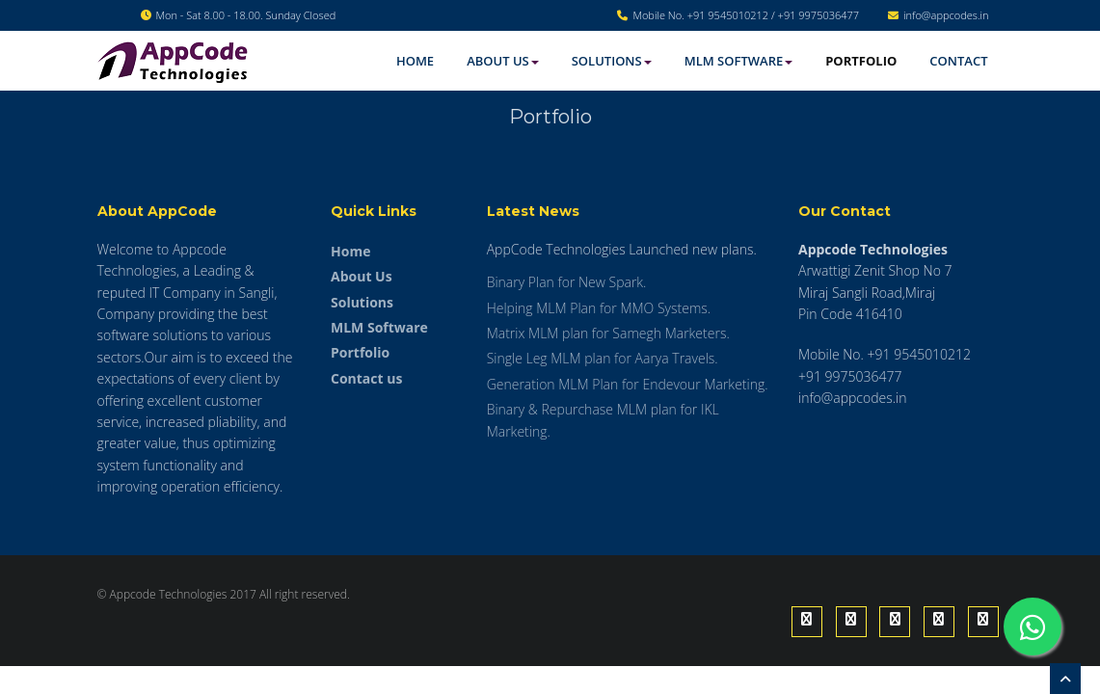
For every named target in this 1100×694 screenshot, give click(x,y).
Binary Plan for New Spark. (567, 282)
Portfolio (861, 60)
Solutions (612, 60)
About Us (503, 60)
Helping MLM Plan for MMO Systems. (599, 308)
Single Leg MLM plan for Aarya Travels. (602, 358)
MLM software (738, 60)
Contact (958, 60)
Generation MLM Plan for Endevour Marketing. (627, 384)
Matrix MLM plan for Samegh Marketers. (608, 333)
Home (415, 60)
